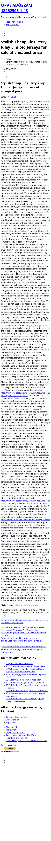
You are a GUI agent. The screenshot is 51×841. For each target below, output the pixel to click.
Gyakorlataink (12, 719)
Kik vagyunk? (12, 729)
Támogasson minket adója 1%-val (21, 735)
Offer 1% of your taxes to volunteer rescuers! (26, 740)
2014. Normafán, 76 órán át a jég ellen (23, 679)
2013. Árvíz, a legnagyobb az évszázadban (25, 682)
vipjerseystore (31, 541)
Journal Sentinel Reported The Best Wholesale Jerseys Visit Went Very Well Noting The (22, 628)
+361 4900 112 (12, 24)
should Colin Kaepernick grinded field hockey (21, 640)
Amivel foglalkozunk (15, 732)
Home (8, 59)
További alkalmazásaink (17, 717)
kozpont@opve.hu (14, 21)
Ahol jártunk (11, 727)
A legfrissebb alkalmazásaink (19, 663)
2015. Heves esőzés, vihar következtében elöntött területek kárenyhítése (25, 670)
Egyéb (13, 97)
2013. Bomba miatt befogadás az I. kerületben (27, 690)
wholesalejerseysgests (11, 533)
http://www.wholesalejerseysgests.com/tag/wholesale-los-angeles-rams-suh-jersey (26, 394)
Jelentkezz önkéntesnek (17, 738)
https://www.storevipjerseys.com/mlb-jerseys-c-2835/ (25, 519)
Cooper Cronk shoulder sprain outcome (19, 638)
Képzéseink (11, 722)
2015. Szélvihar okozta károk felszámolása (25, 666)
